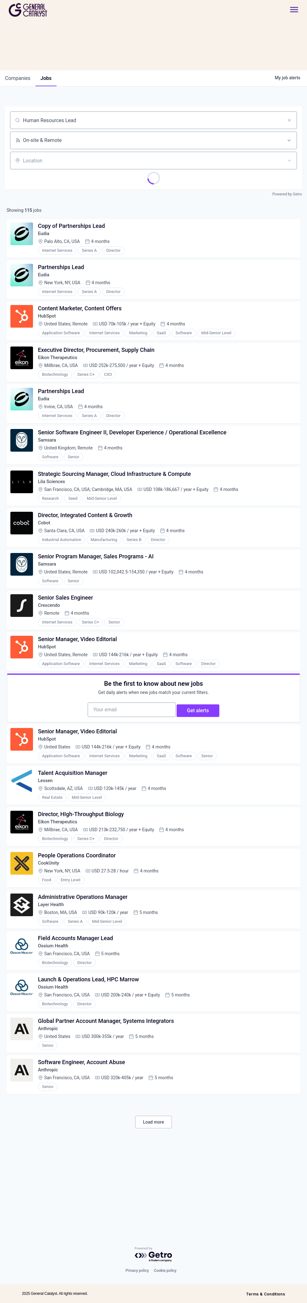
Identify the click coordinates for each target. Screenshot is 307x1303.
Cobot (46, 549)
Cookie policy (165, 1270)
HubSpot (49, 326)
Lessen (48, 832)
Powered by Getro (287, 194)
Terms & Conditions (265, 1294)
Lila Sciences (54, 504)
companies (17, 78)
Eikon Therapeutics (61, 370)
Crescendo (52, 638)
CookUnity (51, 921)
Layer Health (54, 966)
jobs (46, 78)
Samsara (49, 460)
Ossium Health (56, 1011)
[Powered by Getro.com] (154, 1254)
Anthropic (51, 1100)
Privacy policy (137, 1270)
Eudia (46, 236)
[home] (50, 10)
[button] (291, 10)
